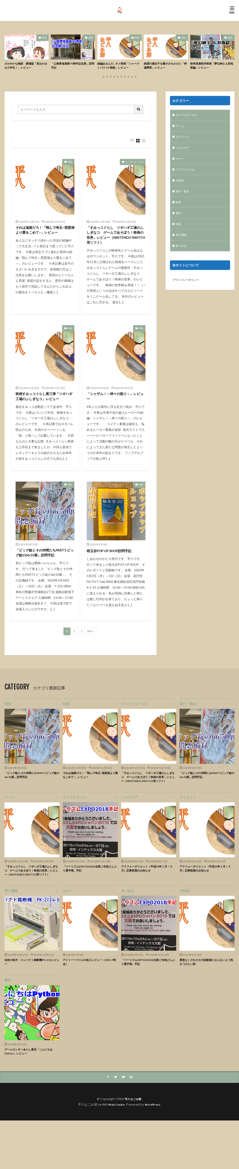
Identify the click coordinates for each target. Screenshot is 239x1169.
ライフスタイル (187, 180)
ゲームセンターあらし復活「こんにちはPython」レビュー (30, 1099)
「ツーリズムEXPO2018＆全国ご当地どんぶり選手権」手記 (89, 908)
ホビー (180, 168)
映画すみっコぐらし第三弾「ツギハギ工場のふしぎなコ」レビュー (44, 416)
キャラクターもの (134, 168)
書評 (179, 226)
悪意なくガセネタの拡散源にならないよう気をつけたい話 (206, 1008)
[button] (8, 52)
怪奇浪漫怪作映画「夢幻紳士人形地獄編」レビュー (212, 66)
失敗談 (180, 191)
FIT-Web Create (112, 1153)
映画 (44, 37)
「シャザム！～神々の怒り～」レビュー (115, 413)
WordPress (154, 1153)
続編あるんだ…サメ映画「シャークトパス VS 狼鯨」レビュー (118, 66)
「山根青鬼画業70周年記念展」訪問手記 (73, 66)
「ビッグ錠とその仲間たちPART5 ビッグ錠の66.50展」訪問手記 (45, 580)
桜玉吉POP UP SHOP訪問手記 (114, 574)
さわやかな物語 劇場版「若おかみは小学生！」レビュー (26, 66)
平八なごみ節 (133, 1147)
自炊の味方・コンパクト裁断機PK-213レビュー (31, 1008)
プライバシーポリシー (187, 296)
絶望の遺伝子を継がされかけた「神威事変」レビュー (166, 66)
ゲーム (180, 134)
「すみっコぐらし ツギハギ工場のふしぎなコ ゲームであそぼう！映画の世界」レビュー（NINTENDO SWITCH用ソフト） (115, 246)
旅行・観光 (183, 203)
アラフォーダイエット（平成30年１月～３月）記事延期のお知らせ (148, 908)
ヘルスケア (183, 157)
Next (90, 663)
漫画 (90, 37)
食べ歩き (182, 261)
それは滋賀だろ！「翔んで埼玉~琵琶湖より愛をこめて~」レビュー (45, 240)
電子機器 (182, 249)
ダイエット (183, 145)
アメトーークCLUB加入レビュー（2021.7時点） (85, 1008)
